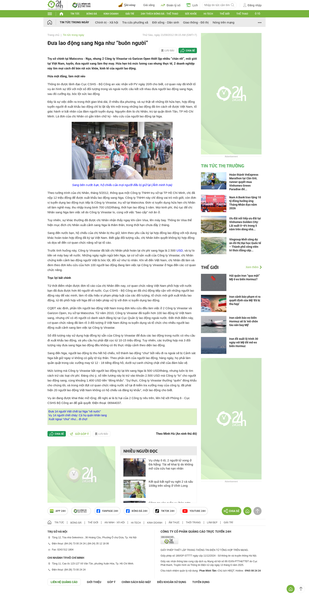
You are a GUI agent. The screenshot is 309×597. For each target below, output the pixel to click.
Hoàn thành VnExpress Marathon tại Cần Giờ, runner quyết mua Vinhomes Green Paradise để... (243, 182)
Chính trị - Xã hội (106, 22)
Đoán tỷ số (170, 5)
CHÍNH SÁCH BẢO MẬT (136, 582)
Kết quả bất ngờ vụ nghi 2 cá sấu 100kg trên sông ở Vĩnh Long (171, 483)
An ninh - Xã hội (114, 522)
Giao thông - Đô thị (196, 22)
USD (180, 250)
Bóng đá (91, 13)
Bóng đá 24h (136, 511)
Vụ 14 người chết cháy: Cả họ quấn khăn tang (77, 415)
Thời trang (193, 522)
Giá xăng (149, 5)
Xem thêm (252, 267)
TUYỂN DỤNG (201, 582)
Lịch (192, 5)
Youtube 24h (194, 511)
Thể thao (242, 13)
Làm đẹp (212, 522)
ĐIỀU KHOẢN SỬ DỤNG (171, 582)
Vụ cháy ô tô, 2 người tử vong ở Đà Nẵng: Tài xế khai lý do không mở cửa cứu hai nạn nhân (171, 464)
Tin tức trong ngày (74, 22)
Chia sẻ (190, 50)
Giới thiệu (94, 582)
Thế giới (224, 13)
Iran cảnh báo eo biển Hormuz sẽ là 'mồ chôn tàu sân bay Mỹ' (243, 321)
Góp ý (111, 582)
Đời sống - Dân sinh (165, 22)
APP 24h (58, 511)
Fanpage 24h (107, 511)
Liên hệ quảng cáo (64, 582)
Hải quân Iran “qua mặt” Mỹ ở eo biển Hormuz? (244, 277)
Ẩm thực (174, 522)
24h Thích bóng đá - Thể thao (159, 13)
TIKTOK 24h (164, 511)
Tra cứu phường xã (135, 22)
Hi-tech (208, 13)
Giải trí (129, 13)
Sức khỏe (191, 13)
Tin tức (75, 13)
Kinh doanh (111, 13)
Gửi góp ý (79, 434)
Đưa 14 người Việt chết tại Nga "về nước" (74, 411)
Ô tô (257, 13)
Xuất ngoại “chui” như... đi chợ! (67, 419)
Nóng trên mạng (223, 22)
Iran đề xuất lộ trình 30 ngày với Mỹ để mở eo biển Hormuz (243, 342)
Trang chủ (53, 34)
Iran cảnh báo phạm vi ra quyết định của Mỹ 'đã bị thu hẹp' (245, 300)
